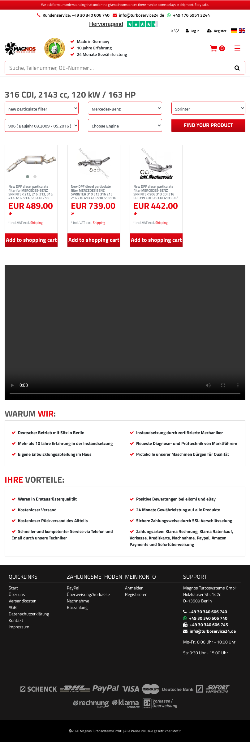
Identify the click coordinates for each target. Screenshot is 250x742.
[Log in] (192, 31)
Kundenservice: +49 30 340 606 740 (76, 15)
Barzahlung (77, 607)
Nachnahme (78, 600)
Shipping (36, 222)
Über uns (17, 594)
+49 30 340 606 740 (208, 611)
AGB (13, 607)
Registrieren (136, 594)
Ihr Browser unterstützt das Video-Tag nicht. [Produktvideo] (125, 332)
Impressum (19, 626)
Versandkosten (23, 600)
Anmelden (134, 588)
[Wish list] (174, 31)
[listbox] (31, 163)
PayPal (73, 588)
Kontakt (16, 620)
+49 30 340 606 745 (209, 624)
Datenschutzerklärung (29, 613)
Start (13, 588)
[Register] (217, 31)
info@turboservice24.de (141, 15)
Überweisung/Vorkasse (88, 594)
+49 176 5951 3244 (191, 15)
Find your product (208, 125)
